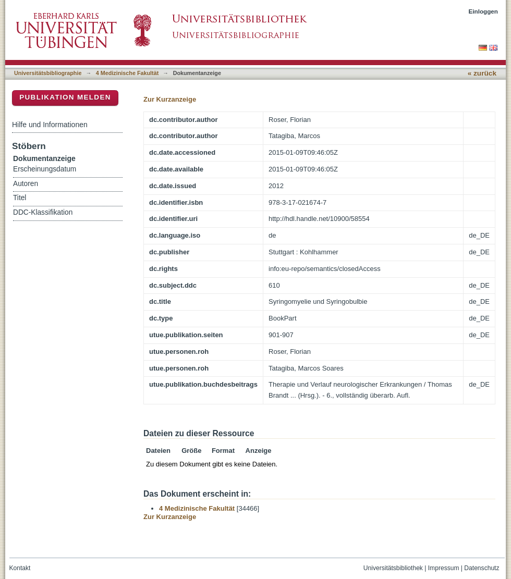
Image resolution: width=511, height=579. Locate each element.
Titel (19, 198)
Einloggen (483, 11)
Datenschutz (481, 568)
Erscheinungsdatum (44, 169)
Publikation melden (65, 97)
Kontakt (20, 568)
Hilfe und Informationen (50, 124)
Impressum (443, 568)
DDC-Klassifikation (42, 212)
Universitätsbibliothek (393, 568)
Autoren (25, 184)
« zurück (482, 73)
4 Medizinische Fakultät (127, 73)
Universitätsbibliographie (47, 73)
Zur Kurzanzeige (169, 99)
